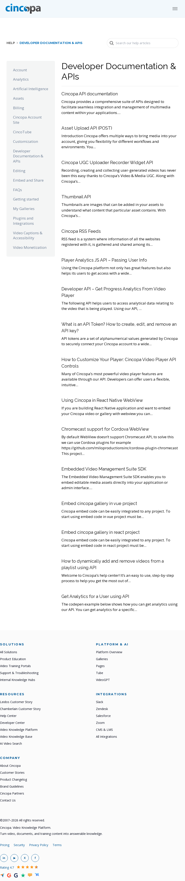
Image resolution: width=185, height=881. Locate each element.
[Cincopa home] (23, 8)
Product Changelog (13, 779)
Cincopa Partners (12, 793)
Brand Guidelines (12, 786)
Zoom (100, 723)
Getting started (26, 199)
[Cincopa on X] (25, 858)
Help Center (8, 716)
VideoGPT (103, 680)
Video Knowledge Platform (19, 730)
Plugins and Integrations (23, 221)
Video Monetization (29, 247)
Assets (18, 98)
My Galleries (24, 208)
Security (19, 845)
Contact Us (8, 800)
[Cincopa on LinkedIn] (4, 858)
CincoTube (22, 131)
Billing (18, 107)
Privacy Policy (38, 845)
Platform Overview (109, 652)
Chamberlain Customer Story (20, 709)
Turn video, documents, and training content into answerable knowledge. (51, 834)
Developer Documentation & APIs (28, 156)
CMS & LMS (104, 730)
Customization (25, 141)
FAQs (17, 189)
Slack (99, 702)
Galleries (102, 659)
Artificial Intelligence (30, 88)
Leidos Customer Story (16, 702)
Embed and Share (28, 180)
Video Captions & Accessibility (27, 235)
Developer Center (12, 723)
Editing (19, 170)
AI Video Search (11, 743)
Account (20, 69)
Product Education (13, 659)
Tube (99, 673)
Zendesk (102, 709)
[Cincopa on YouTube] (14, 858)
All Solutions (8, 652)
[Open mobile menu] (175, 8)
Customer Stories (12, 772)
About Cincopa (10, 766)
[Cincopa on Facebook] (35, 858)
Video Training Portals (15, 666)
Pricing (4, 845)
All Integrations (106, 736)
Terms (57, 845)
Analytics (21, 79)
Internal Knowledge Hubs (17, 680)
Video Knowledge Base (16, 736)
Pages (100, 666)
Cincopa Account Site (27, 120)
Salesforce (103, 716)
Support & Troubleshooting (19, 673)
